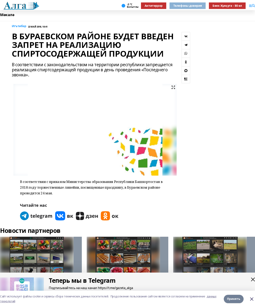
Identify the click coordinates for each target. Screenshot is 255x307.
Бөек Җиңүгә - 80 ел (227, 6)
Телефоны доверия (187, 6)
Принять (233, 299)
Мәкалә (7, 15)
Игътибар (19, 26)
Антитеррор (154, 6)
